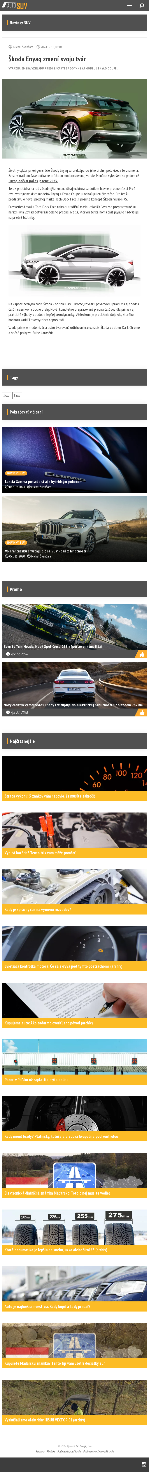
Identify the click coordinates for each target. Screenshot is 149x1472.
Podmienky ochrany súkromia (98, 1451)
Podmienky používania (69, 1451)
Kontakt (51, 1451)
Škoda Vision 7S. (115, 199)
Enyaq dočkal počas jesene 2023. (33, 180)
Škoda (6, 395)
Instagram (144, 1465)
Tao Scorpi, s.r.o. (83, 1446)
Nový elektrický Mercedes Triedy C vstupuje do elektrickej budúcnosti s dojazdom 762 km (73, 704)
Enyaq (17, 395)
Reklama (39, 1451)
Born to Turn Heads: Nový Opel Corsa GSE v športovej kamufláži (53, 646)
